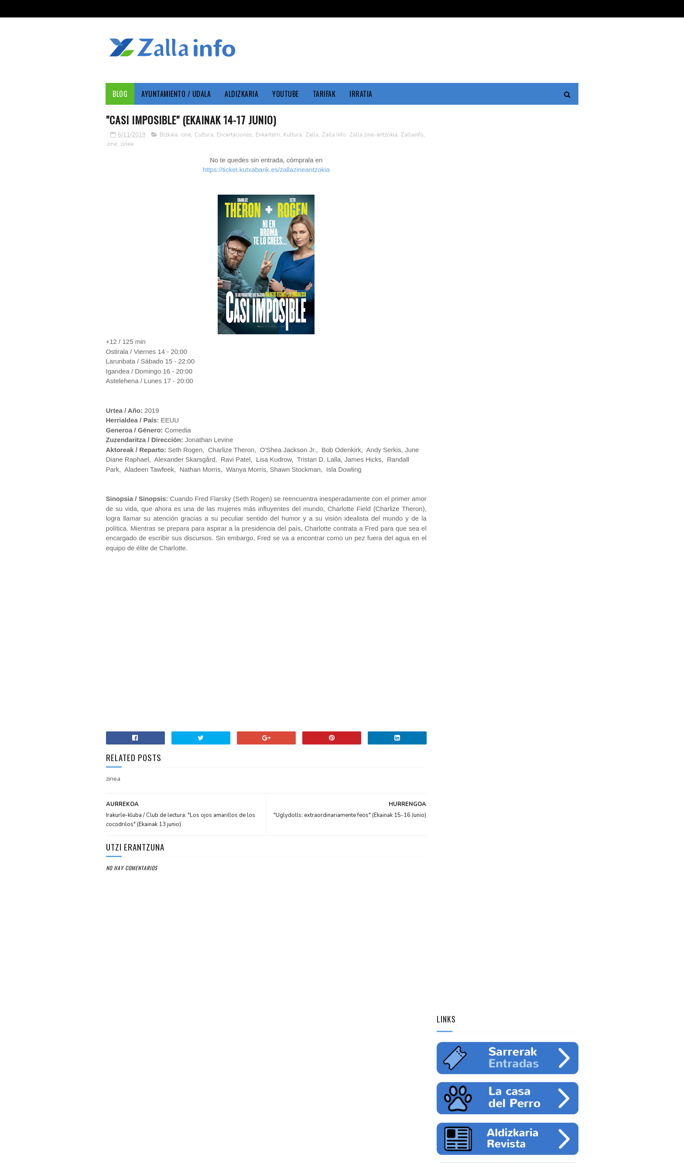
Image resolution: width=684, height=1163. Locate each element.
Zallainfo (118, 144)
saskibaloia (517, 591)
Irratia (361, 94)
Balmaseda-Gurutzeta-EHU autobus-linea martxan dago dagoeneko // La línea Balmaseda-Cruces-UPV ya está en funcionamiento (504, 789)
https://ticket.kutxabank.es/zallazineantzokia (263, 170)
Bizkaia (169, 135)
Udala (552, 545)
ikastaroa (554, 591)
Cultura (204, 135)
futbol (483, 591)
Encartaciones (234, 135)
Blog (120, 94)
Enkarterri (268, 135)
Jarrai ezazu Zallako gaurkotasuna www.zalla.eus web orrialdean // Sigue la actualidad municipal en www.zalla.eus (499, 731)
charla (483, 606)
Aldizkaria (242, 94)
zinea (153, 144)
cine (186, 135)
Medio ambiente (503, 560)
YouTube (286, 94)
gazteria (452, 591)
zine (138, 144)
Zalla (311, 135)
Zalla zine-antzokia (373, 135)
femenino (452, 606)
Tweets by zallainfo (467, 668)
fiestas (547, 576)
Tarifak (324, 94)
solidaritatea (519, 606)
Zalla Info (334, 135)
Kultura (293, 135)
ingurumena (492, 576)
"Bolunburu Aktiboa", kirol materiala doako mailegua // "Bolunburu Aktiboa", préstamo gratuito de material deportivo (506, 848)
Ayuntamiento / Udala (176, 94)
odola (448, 621)
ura (523, 576)
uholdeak (559, 606)
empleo (542, 560)
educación (453, 576)
